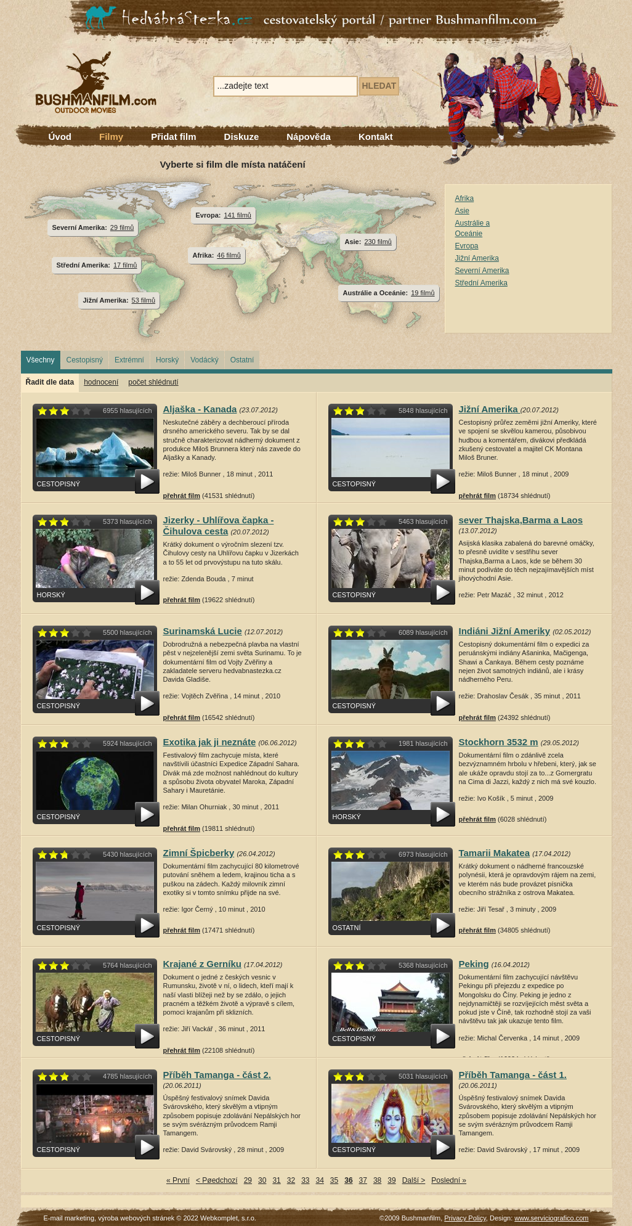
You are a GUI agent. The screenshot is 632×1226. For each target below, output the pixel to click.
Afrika (464, 198)
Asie (462, 210)
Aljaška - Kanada (200, 409)
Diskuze (241, 136)
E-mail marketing (69, 1218)
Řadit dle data (50, 382)
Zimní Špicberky (199, 853)
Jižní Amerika (477, 258)
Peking (474, 963)
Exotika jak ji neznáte (209, 742)
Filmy (111, 136)
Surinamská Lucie (202, 631)
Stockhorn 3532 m (498, 742)
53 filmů (143, 300)
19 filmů (422, 292)
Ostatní (242, 360)
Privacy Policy (465, 1218)
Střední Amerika (481, 283)
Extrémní (129, 360)
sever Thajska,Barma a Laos (521, 520)
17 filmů (125, 265)
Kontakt (376, 136)
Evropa (467, 246)
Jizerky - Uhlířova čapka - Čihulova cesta (218, 525)
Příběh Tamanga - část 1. (513, 1074)
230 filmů (378, 241)
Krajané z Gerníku (202, 963)
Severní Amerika (482, 270)
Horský (167, 360)
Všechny (40, 360)
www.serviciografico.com (551, 1218)
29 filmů (122, 227)
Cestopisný (85, 360)
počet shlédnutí (153, 382)
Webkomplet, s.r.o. (228, 1218)
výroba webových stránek (136, 1218)
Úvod (60, 136)
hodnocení (101, 382)
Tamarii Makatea (494, 853)
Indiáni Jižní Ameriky (505, 631)
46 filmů (228, 255)
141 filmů (237, 215)
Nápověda (308, 136)
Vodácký (204, 360)
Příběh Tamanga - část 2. (217, 1074)
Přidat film (173, 136)
